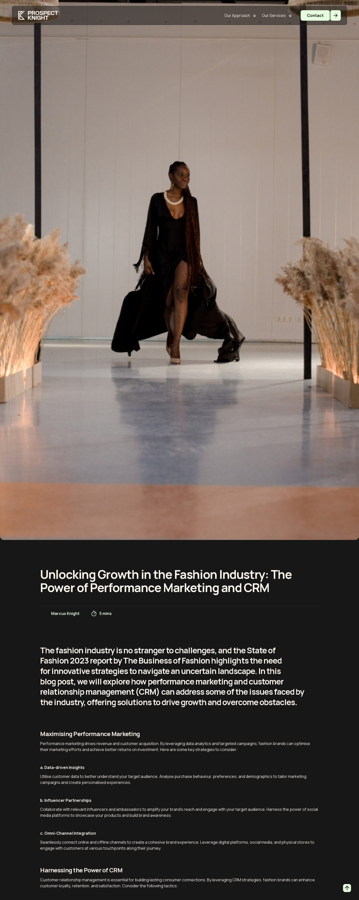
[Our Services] (277, 15)
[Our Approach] (240, 15)
